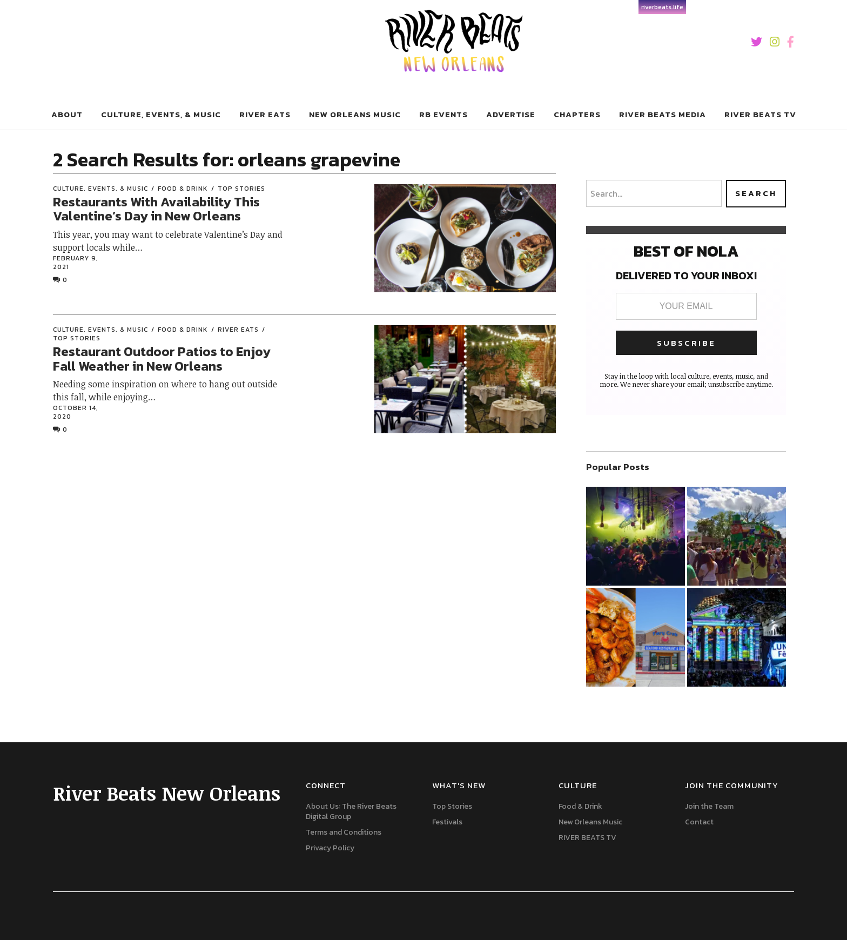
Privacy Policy (330, 848)
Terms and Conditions (343, 832)
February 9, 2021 (75, 262)
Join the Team (709, 806)
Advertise (510, 114)
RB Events (443, 114)
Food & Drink (183, 188)
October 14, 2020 (75, 412)
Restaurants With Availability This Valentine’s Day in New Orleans (156, 208)
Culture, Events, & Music (161, 114)
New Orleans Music (355, 114)
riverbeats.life (662, 7)
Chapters (577, 114)
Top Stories (241, 188)
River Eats (265, 114)
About (67, 114)
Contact (699, 822)
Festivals (447, 822)
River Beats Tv (760, 114)
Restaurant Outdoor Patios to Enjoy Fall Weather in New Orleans (162, 358)
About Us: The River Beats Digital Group (351, 811)
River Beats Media (662, 114)
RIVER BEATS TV (587, 837)
